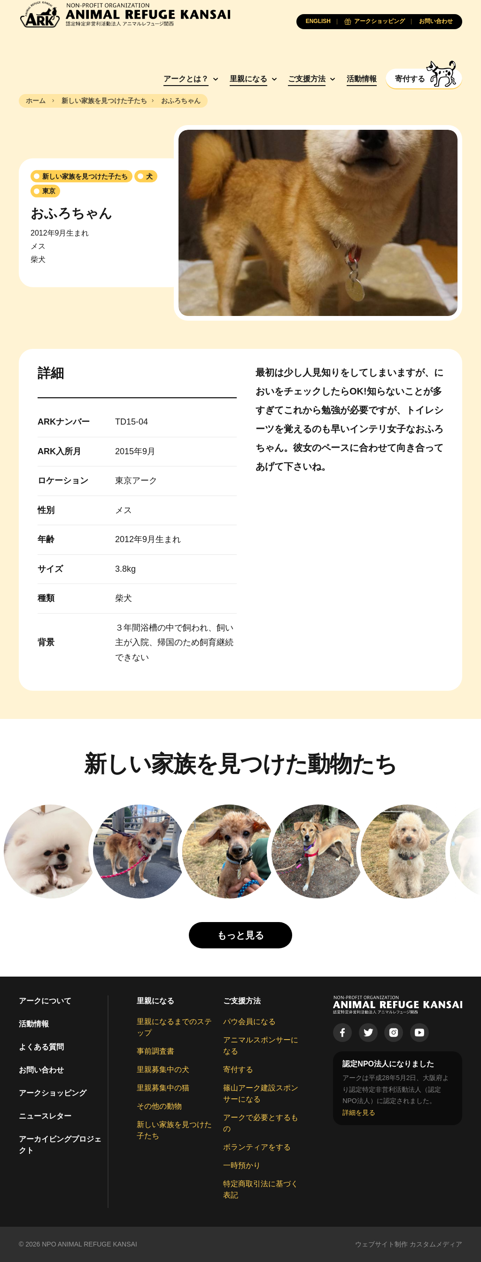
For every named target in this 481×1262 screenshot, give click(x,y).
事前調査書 (155, 1051)
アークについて (45, 1001)
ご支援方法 (307, 79)
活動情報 (362, 79)
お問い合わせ (41, 1070)
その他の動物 (159, 1106)
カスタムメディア (436, 1244)
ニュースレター (45, 1116)
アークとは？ (186, 79)
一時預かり (242, 1165)
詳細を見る (358, 1112)
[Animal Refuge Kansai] (124, 14)
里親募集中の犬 (163, 1069)
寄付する (238, 1069)
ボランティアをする (257, 1147)
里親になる (248, 79)
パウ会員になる (249, 1021)
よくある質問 (41, 1047)
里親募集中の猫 (163, 1088)
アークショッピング (52, 1093)
